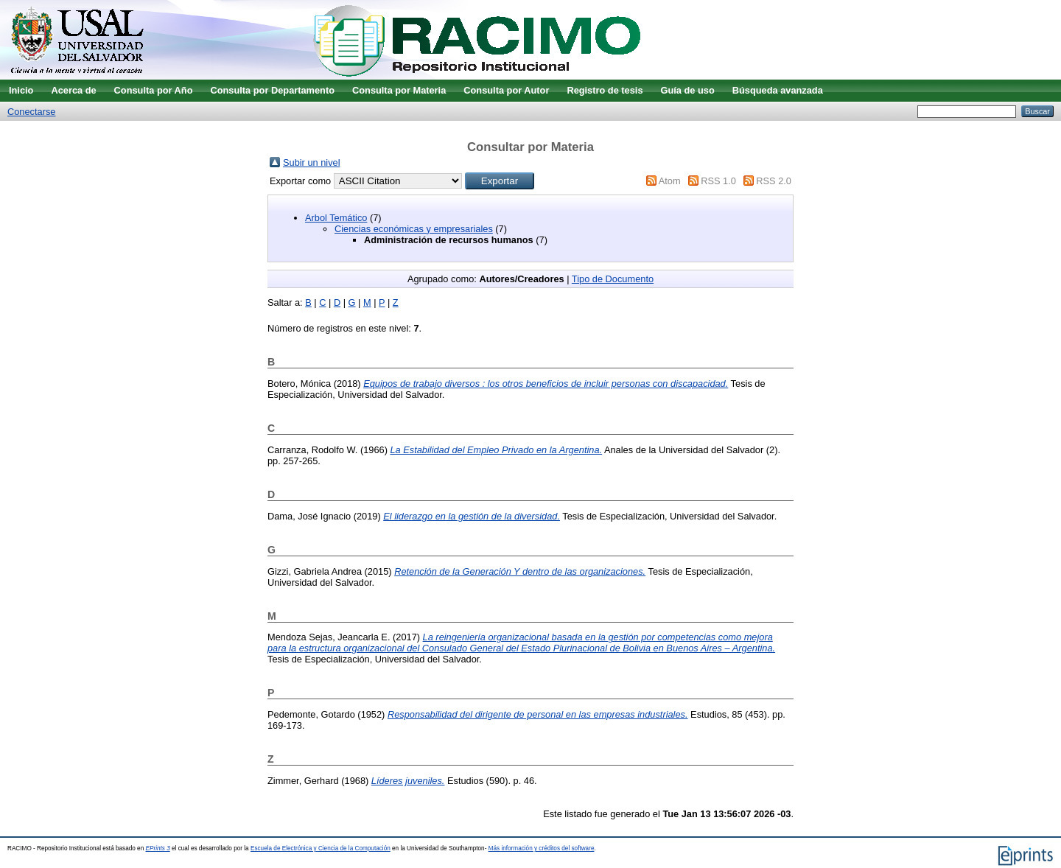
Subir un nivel (311, 162)
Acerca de (73, 90)
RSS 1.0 (718, 180)
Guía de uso (688, 90)
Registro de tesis (604, 90)
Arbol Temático (336, 217)
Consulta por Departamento (272, 90)
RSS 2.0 (773, 180)
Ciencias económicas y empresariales (414, 228)
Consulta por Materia (399, 90)
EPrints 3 (158, 848)
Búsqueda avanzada (777, 90)
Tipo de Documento (613, 278)
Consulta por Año (153, 90)
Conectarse (31, 111)
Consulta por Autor (506, 90)
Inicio (21, 90)
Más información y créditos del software (542, 848)
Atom (670, 180)
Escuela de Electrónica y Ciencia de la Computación (321, 848)
